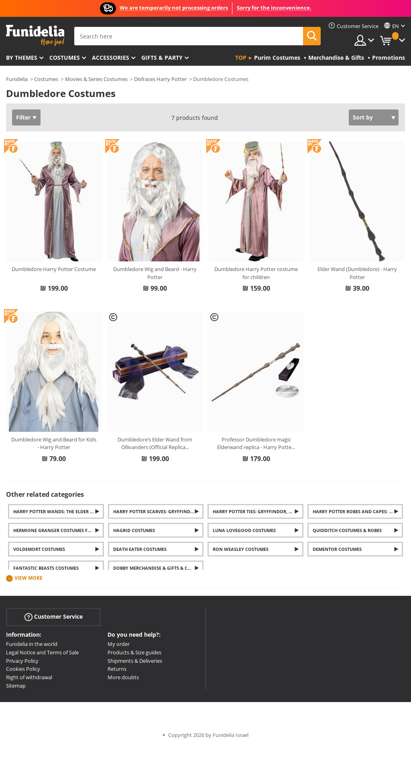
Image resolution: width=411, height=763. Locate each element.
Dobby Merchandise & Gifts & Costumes (158, 568)
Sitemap (16, 685)
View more (28, 578)
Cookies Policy (23, 668)
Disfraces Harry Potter (160, 79)
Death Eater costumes (140, 549)
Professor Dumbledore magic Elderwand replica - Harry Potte (256, 443)
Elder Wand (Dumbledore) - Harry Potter (357, 273)
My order (119, 644)
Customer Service (53, 617)
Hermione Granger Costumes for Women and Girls (58, 530)
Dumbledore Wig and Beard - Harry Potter (155, 273)
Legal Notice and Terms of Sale (42, 652)
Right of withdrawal (29, 677)
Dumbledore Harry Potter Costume (54, 269)
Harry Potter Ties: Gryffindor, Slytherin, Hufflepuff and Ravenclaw (258, 511)
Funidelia (17, 79)
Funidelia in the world (31, 644)
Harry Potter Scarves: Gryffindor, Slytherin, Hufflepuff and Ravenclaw (158, 511)
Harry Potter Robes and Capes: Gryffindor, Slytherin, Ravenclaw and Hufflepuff (358, 511)
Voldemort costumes (39, 549)
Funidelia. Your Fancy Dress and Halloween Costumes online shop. (35, 35)
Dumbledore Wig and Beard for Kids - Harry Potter (53, 443)
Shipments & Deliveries (135, 660)
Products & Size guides (134, 652)
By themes (21, 57)
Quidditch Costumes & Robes (347, 530)
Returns (117, 668)
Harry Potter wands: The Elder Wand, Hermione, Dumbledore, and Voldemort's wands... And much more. (58, 511)
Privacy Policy (22, 660)
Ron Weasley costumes (241, 549)
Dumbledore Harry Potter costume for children (256, 273)
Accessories (110, 57)
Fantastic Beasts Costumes (46, 568)
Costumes (64, 57)
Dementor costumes (337, 549)
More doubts (123, 677)
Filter (23, 117)
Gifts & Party (162, 57)
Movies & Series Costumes (96, 79)
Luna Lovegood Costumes (244, 530)
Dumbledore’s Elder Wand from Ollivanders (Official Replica (155, 443)
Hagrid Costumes (134, 530)
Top (240, 57)
